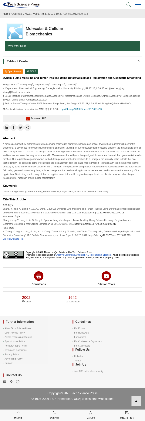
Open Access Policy (15, 332)
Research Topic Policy (16, 345)
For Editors (79, 328)
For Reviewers (81, 332)
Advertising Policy (13, 358)
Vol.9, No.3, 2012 (43, 13)
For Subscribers (82, 345)
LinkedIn (78, 356)
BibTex (6, 239)
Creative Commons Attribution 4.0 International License (83, 255)
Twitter (77, 360)
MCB (28, 13)
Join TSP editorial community (88, 371)
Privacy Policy (12, 354)
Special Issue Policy (15, 341)
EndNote (14, 239)
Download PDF (36, 118)
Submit (54, 415)
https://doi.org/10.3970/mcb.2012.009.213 (81, 109)
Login (90, 415)
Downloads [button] (39, 278)
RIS (22, 239)
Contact (8, 363)
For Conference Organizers (88, 341)
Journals (17, 13)
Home (6, 13)
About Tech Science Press (18, 328)
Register (127, 415)
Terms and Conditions (15, 350)
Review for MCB (16, 46)
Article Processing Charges (18, 337)
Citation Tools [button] (106, 278)
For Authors (80, 337)
